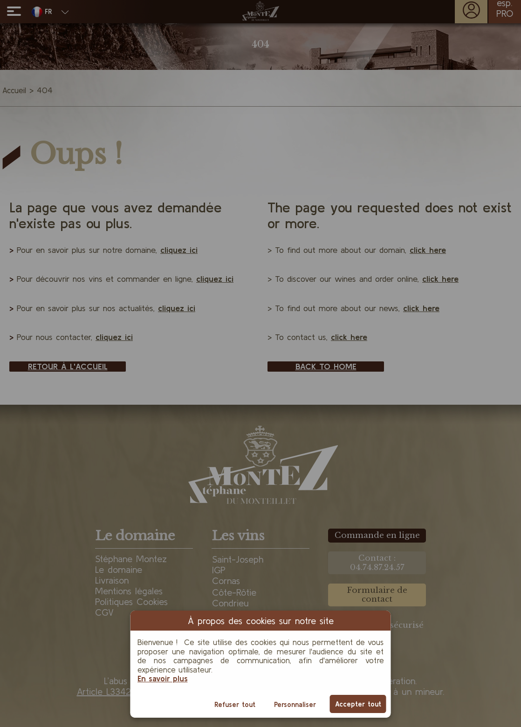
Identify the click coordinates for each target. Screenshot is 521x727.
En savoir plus (162, 678)
